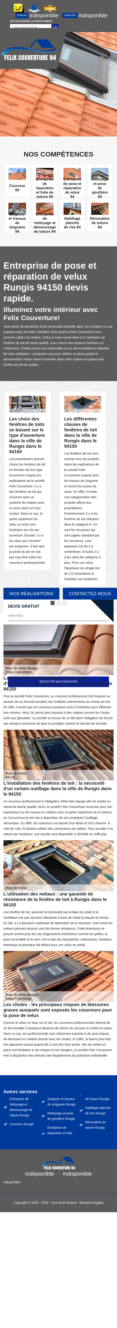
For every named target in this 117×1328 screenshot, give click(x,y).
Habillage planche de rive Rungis (98, 1110)
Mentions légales (91, 1202)
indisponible (37, 15)
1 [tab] (52, 603)
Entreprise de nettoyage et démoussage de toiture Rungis (21, 1107)
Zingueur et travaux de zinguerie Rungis (61, 1101)
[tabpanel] (27, 480)
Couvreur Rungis (22, 1124)
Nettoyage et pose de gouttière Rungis (61, 1116)
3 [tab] (64, 603)
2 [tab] (58, 603)
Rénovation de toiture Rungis (95, 1124)
